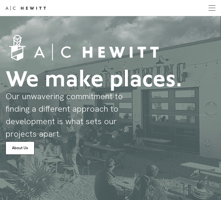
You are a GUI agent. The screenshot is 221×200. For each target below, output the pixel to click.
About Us (20, 147)
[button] (211, 8)
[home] (26, 8)
